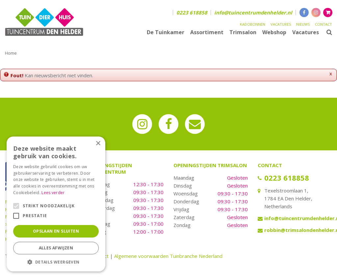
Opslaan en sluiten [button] (56, 231)
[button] (56, 262)
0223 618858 (191, 12)
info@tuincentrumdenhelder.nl (253, 12)
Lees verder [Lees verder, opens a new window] (53, 192)
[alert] (56, 204)
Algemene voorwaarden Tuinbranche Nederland (168, 256)
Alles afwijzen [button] (56, 248)
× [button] (97, 143)
